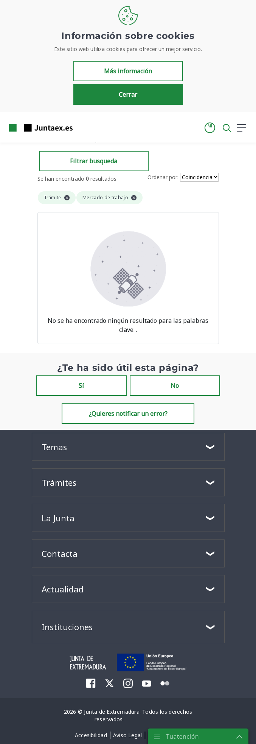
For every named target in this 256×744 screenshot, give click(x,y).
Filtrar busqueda (93, 161)
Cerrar (128, 94)
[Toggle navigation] (83, 127)
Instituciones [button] (67, 626)
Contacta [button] (60, 553)
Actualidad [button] (63, 589)
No (175, 385)
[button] (210, 127)
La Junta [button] (58, 518)
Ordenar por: (162, 177)
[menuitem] (91, 683)
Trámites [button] (59, 482)
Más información (128, 71)
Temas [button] (54, 447)
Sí (81, 385)
